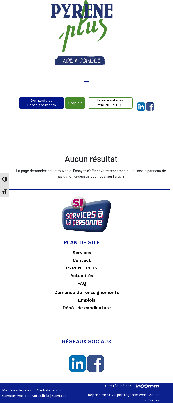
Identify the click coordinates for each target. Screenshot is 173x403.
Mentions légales (16, 390)
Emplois (75, 103)
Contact (82, 260)
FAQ (81, 283)
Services (82, 252)
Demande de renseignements (86, 292)
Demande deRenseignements (41, 102)
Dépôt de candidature (86, 307)
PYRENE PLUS (81, 268)
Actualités (81, 275)
